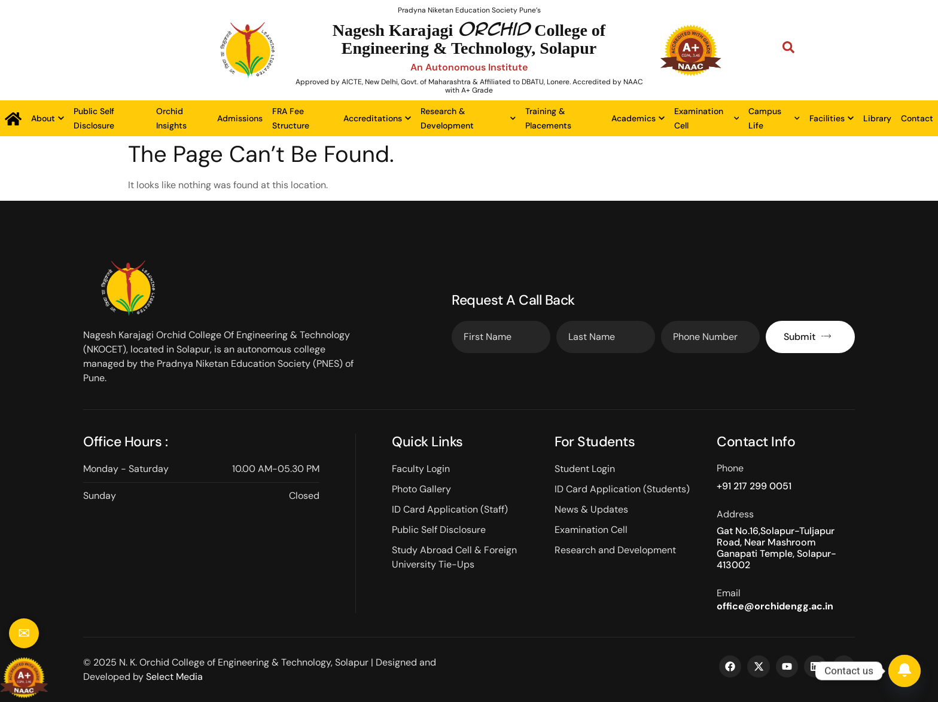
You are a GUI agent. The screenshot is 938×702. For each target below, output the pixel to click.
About (47, 118)
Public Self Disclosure (94, 118)
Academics (638, 118)
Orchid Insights (171, 118)
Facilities (831, 118)
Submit (807, 336)
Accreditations (377, 118)
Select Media (174, 676)
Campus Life (774, 118)
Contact (917, 118)
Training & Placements (548, 118)
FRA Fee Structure (290, 118)
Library (877, 118)
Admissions (240, 118)
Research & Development (468, 118)
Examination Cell (706, 118)
